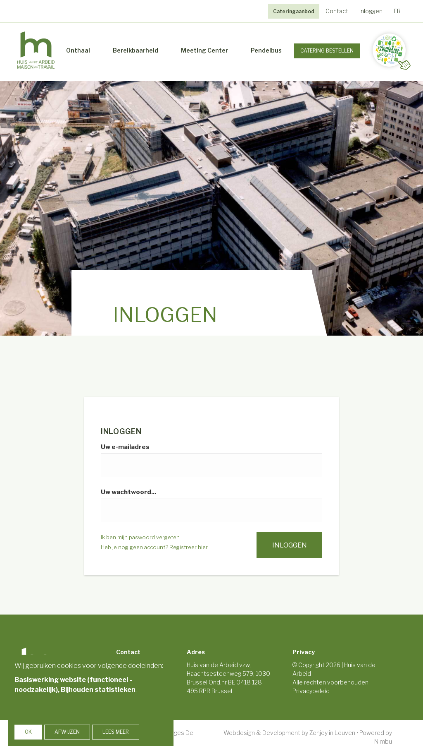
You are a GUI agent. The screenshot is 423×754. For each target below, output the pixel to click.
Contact (337, 10)
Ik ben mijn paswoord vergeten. (141, 536)
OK (28, 732)
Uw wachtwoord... (128, 491)
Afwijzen (67, 732)
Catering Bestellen (327, 50)
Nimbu (383, 740)
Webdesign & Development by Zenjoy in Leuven (289, 731)
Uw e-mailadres (125, 446)
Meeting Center (204, 49)
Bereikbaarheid (135, 49)
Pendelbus (266, 49)
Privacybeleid (311, 690)
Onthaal (78, 49)
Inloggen (371, 10)
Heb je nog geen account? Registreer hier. (155, 546)
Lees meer (115, 732)
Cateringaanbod (293, 11)
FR (397, 10)
